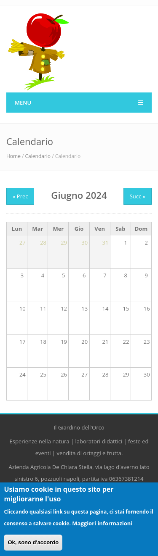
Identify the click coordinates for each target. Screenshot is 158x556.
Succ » (137, 196)
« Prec (20, 196)
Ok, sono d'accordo (33, 542)
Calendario (38, 156)
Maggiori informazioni (102, 523)
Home (13, 156)
